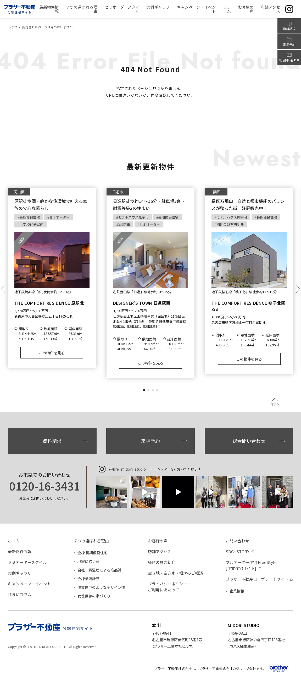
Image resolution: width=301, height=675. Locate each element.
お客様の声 (158, 540)
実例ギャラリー (21, 573)
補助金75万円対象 (230, 224)
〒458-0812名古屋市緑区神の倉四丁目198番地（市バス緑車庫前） (256, 639)
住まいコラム (19, 594)
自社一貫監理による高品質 (99, 570)
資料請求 (52, 440)
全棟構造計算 (88, 578)
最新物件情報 (19, 551)
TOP (275, 404)
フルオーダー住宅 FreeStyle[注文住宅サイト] (251, 565)
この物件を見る (52, 352)
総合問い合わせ (248, 440)
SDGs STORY (237, 551)
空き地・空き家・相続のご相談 (175, 573)
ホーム (14, 540)
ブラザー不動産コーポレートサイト (257, 579)
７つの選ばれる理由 (91, 540)
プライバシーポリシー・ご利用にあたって (169, 586)
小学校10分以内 (31, 224)
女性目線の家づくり (93, 595)
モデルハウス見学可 (133, 217)
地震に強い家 (88, 561)
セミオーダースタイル (27, 562)
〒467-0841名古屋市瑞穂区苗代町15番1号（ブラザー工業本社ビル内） (177, 639)
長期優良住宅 (29, 217)
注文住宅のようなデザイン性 (101, 587)
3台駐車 (124, 224)
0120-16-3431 (44, 485)
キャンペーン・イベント (29, 583)
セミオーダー (59, 217)
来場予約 (150, 440)
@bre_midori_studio (127, 469)
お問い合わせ (237, 540)
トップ (12, 27)
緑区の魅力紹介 (161, 562)
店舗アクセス (159, 551)
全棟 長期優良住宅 (92, 552)
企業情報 (237, 591)
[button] (144, 390)
